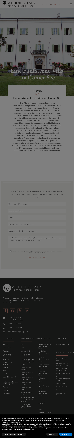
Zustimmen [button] (65, 434)
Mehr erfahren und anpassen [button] (14, 434)
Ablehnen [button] (52, 434)
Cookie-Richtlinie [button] (7, 422)
